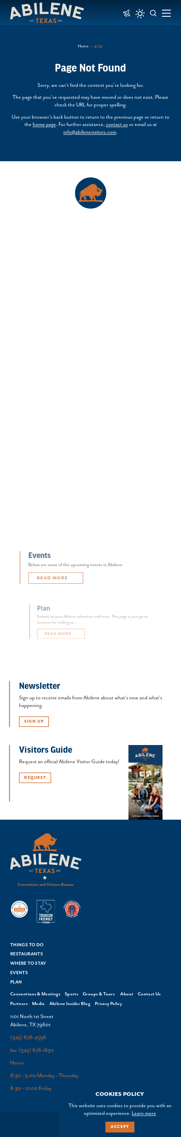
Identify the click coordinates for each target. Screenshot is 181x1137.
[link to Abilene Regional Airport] (126, 13)
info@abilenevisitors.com (89, 132)
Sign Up (34, 721)
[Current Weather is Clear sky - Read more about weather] (140, 13)
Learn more (144, 1113)
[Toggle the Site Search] (153, 12)
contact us (117, 124)
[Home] (49, 13)
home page (44, 124)
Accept (120, 1127)
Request (35, 777)
